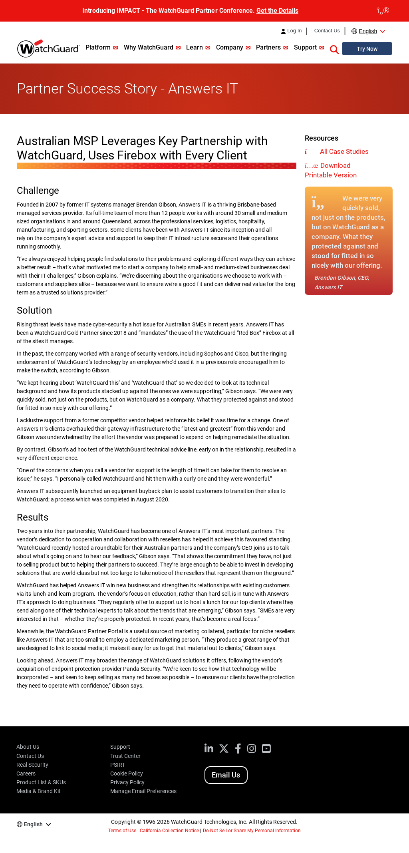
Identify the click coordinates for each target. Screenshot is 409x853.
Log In (294, 30)
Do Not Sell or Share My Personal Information (252, 830)
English (368, 31)
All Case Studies (344, 151)
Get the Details (277, 10)
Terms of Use (122, 830)
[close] (383, 11)
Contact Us (327, 30)
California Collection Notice (169, 830)
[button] (334, 48)
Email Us (226, 775)
